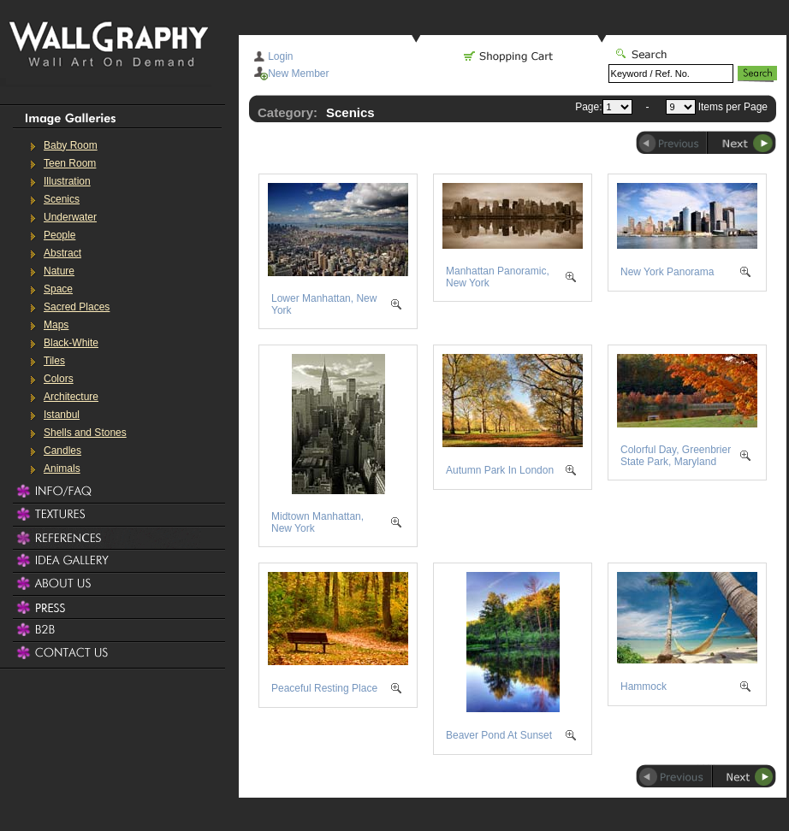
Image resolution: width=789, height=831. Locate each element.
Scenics (62, 199)
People (59, 235)
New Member (298, 74)
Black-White (71, 343)
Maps (56, 325)
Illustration (67, 181)
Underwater (70, 217)
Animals (62, 468)
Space (58, 289)
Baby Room (71, 145)
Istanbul (62, 415)
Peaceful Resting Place (324, 688)
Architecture (71, 397)
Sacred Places (77, 307)
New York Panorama (667, 272)
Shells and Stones (85, 433)
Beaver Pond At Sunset (499, 735)
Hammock (643, 686)
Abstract (62, 253)
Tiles (54, 361)
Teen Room (70, 163)
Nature (59, 271)
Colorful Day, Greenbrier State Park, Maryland (675, 456)
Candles (62, 451)
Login (280, 56)
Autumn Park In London (500, 470)
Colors (59, 379)
